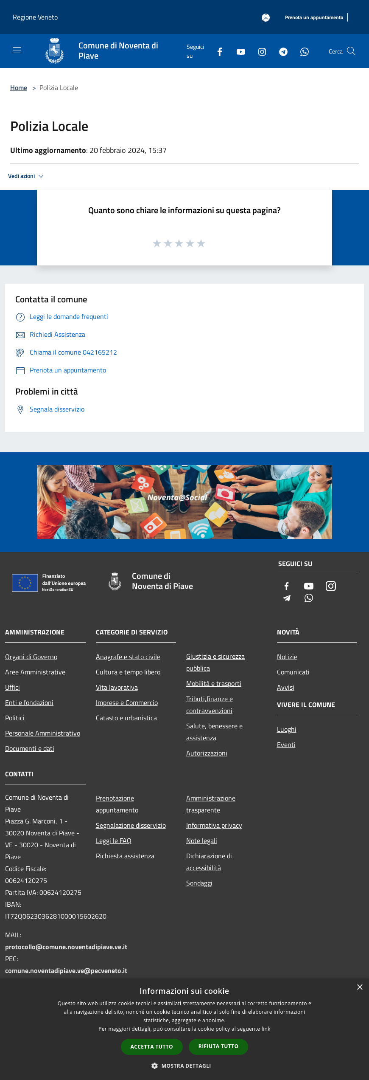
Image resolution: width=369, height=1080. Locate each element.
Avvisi (285, 687)
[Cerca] (351, 51)
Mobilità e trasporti (213, 683)
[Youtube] (237, 50)
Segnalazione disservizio (131, 825)
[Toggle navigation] (17, 50)
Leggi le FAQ (113, 840)
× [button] (359, 987)
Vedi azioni (27, 176)
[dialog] (184, 1029)
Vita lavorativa (117, 687)
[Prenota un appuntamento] (314, 18)
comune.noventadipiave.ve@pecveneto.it (66, 970)
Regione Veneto (35, 17)
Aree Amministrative (35, 672)
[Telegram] (279, 50)
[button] (184, 1065)
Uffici (12, 687)
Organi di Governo (31, 656)
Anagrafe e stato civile (128, 656)
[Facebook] (216, 50)
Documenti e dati (29, 748)
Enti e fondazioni (29, 702)
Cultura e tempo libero (128, 672)
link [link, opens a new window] (266, 1028)
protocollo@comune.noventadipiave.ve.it (66, 947)
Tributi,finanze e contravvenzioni (209, 705)
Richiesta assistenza (125, 856)
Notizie (287, 656)
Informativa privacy (214, 825)
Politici (15, 718)
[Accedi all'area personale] (265, 17)
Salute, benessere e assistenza (214, 732)
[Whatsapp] (301, 50)
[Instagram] (258, 50)
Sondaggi (199, 883)
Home (18, 87)
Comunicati (293, 672)
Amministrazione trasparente (210, 804)
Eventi (286, 744)
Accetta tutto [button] (152, 1046)
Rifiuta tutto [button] (218, 1046)
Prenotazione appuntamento (117, 804)
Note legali (201, 840)
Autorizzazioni (206, 753)
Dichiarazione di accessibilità (209, 862)
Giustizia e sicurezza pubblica (215, 662)
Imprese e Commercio (127, 702)
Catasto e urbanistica (126, 718)
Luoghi (286, 729)
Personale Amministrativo (42, 733)
